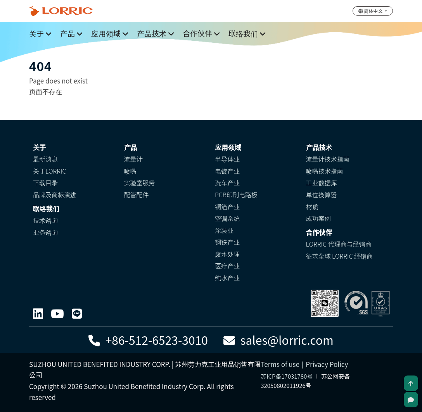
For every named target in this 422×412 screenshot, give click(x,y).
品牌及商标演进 (54, 194)
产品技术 (151, 33)
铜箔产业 (227, 206)
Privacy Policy (327, 364)
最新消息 (45, 158)
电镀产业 (227, 171)
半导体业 (227, 158)
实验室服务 (139, 182)
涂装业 (224, 230)
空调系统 (227, 218)
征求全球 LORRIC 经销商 (339, 256)
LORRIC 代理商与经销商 (339, 244)
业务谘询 (45, 232)
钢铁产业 (227, 242)
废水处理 (227, 254)
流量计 (133, 158)
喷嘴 (130, 171)
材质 (312, 206)
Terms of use (280, 364)
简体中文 (371, 10)
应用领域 (106, 33)
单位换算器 (321, 194)
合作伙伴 (197, 33)
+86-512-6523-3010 (148, 339)
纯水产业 (227, 277)
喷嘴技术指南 (324, 171)
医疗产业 (227, 265)
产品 (67, 33)
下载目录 (45, 182)
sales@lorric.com (278, 339)
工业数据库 (321, 182)
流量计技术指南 (327, 158)
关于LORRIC (49, 171)
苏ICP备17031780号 (287, 376)
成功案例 (318, 218)
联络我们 (243, 33)
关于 (36, 33)
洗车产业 (227, 182)
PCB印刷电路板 (236, 194)
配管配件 (136, 194)
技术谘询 (45, 220)
